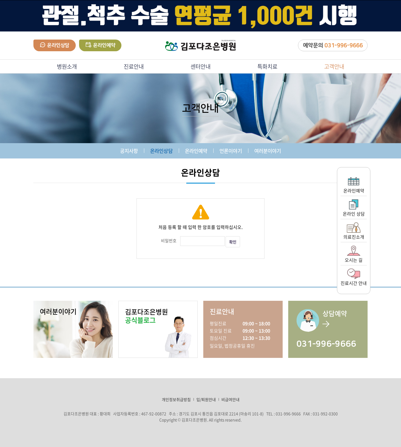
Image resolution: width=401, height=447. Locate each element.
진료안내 (134, 66)
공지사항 (129, 151)
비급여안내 (230, 399)
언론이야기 (230, 151)
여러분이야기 (267, 151)
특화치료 (267, 66)
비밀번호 (169, 241)
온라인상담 (54, 45)
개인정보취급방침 (176, 399)
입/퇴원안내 (206, 399)
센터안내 (200, 66)
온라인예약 (100, 45)
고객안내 (334, 66)
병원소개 (67, 66)
